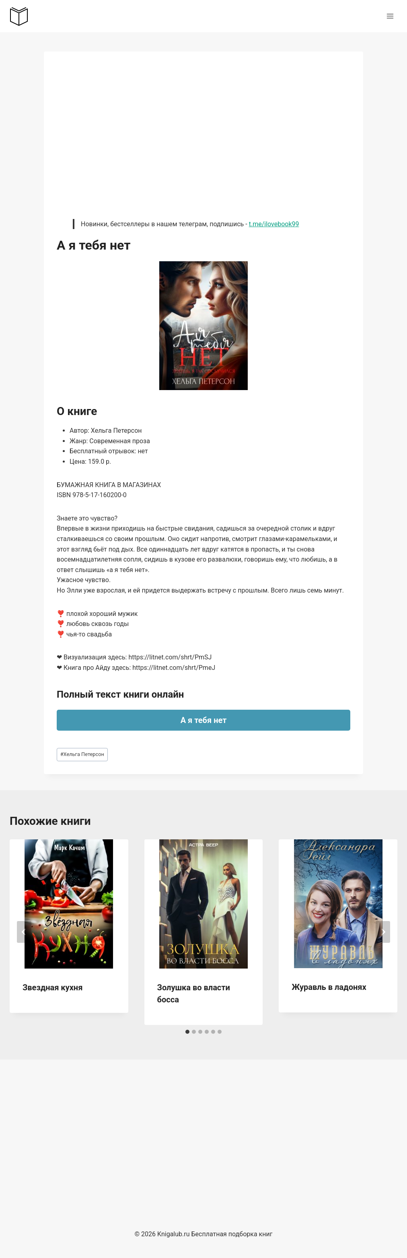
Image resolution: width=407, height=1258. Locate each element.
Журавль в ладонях (329, 987)
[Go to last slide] (24, 932)
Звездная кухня (52, 987)
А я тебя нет (204, 720)
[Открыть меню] (389, 16)
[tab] (187, 1032)
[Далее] (383, 932)
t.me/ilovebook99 (274, 224)
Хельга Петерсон (82, 754)
